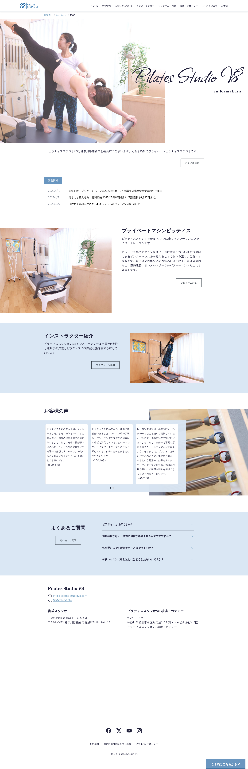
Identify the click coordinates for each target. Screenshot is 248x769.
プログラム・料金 (167, 5)
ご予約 (224, 5)
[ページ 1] (110, 488)
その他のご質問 (68, 540)
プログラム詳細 (189, 282)
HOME (94, 5)
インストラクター (145, 5)
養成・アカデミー (189, 5)
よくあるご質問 (209, 5)
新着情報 (106, 5)
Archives (61, 15)
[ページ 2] (113, 488)
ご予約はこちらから (225, 764)
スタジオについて (124, 5)
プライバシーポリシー (147, 743)
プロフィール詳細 (105, 365)
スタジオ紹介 (192, 162)
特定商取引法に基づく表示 (117, 743)
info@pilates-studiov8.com (70, 595)
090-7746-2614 (62, 600)
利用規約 (94, 743)
